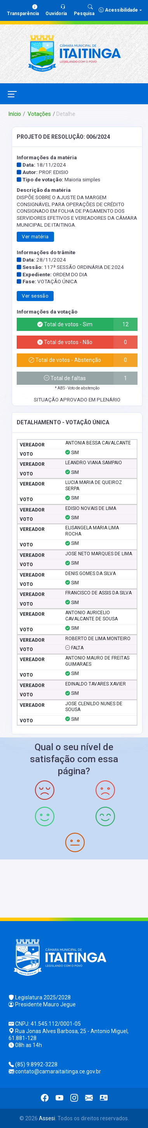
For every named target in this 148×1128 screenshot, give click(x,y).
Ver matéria (35, 236)
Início (15, 114)
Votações (38, 114)
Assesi (47, 1118)
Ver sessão (35, 296)
